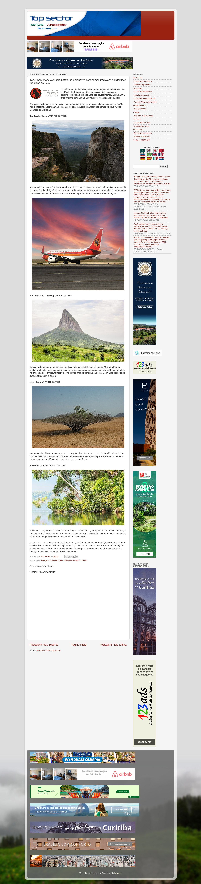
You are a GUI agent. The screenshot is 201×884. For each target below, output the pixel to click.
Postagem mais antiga (113, 644)
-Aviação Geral (139, 105)
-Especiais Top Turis (142, 123)
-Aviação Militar (139, 109)
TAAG (84, 560)
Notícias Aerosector (72, 560)
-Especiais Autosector (142, 133)
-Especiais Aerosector (142, 92)
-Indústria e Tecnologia (143, 116)
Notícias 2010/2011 (141, 140)
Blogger (117, 873)
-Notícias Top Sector (142, 85)
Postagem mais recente (44, 644)
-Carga (136, 112)
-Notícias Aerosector (142, 95)
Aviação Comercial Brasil (52, 560)
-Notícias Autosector (142, 136)
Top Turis (137, 119)
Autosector (138, 130)
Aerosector (138, 88)
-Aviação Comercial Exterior (145, 102)
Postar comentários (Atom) (48, 650)
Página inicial (79, 644)
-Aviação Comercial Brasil (144, 98)
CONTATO (137, 78)
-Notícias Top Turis (141, 126)
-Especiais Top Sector (142, 81)
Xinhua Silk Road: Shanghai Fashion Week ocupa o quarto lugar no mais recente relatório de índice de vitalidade (151, 215)
